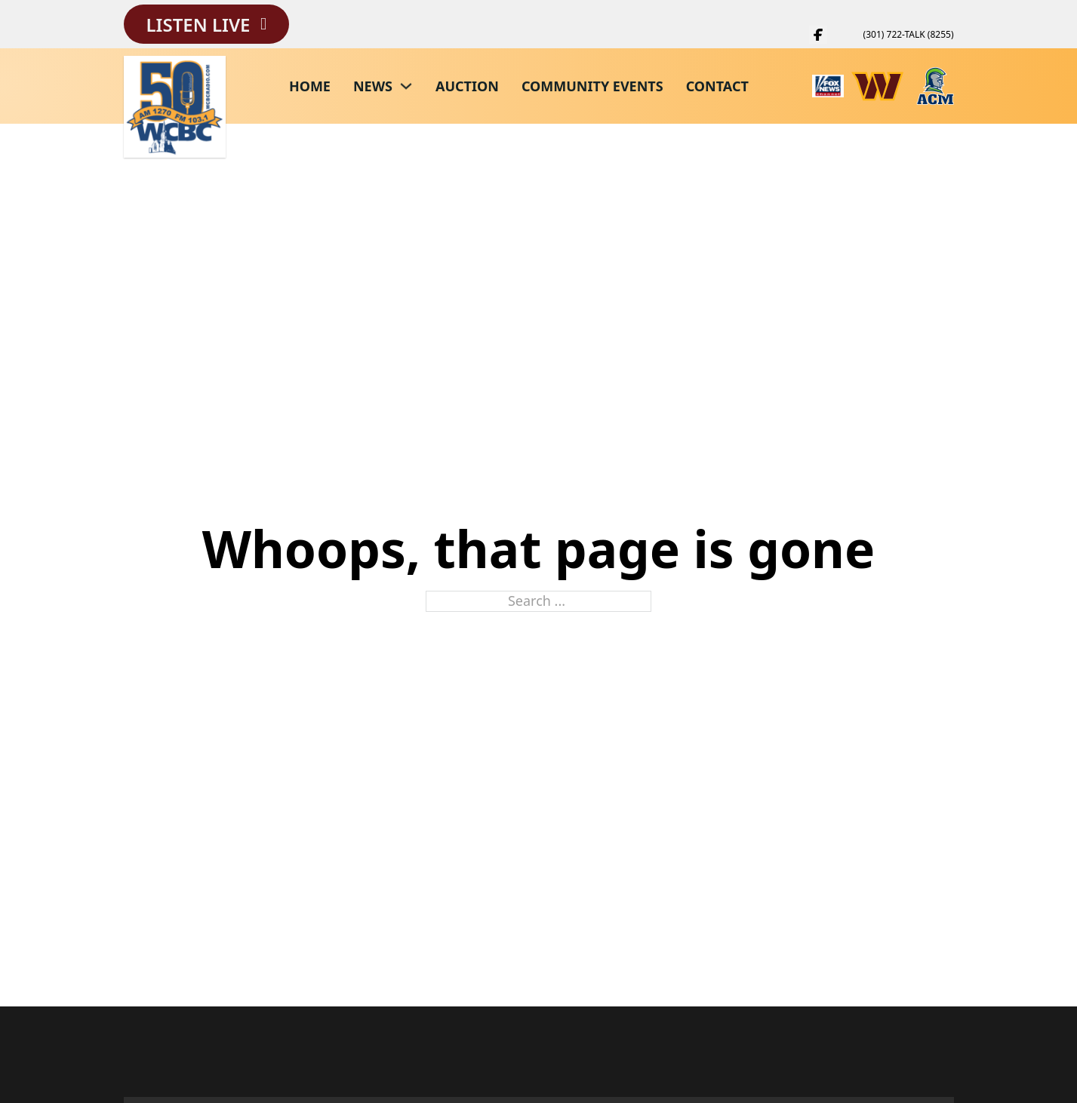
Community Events (592, 86)
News (372, 86)
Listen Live (198, 24)
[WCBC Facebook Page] (818, 35)
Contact (717, 86)
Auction (467, 86)
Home (310, 86)
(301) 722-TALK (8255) (908, 34)
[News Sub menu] (406, 86)
